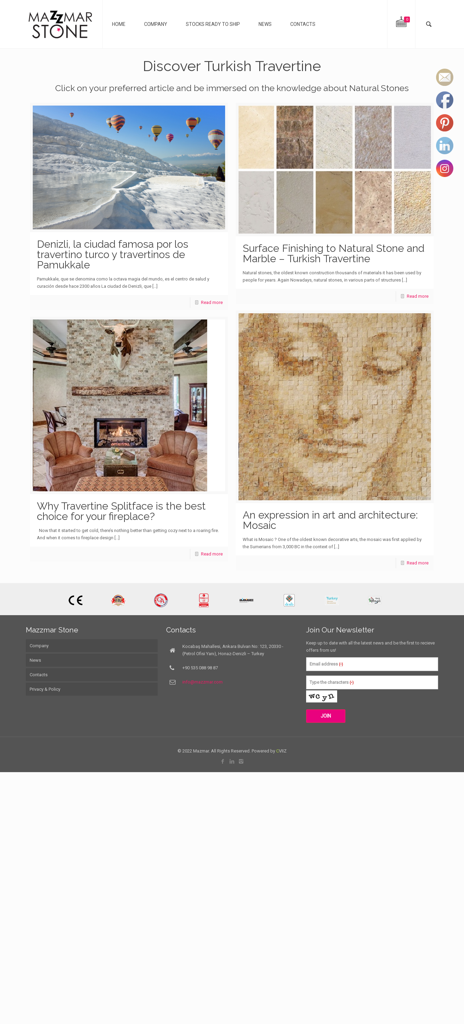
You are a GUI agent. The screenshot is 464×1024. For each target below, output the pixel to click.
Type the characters (332, 682)
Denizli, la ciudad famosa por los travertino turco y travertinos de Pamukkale (112, 254)
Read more (212, 302)
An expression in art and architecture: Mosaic (330, 520)
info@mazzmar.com (202, 682)
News (35, 660)
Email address (326, 664)
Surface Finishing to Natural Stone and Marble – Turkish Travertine (333, 253)
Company (39, 645)
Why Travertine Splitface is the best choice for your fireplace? (121, 511)
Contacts (39, 674)
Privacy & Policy (45, 689)
